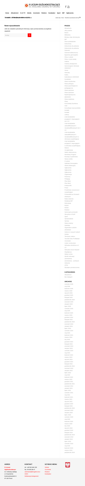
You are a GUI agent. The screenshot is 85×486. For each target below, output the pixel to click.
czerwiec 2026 (69, 284)
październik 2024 (70, 322)
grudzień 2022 (69, 361)
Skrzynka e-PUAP (70, 214)
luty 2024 (67, 339)
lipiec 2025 (68, 306)
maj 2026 (67, 286)
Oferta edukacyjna (70, 165)
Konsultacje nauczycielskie (72, 108)
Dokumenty (68, 43)
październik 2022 (70, 366)
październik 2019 (70, 434)
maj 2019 (67, 446)
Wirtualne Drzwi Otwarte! (72, 249)
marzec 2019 (68, 450)
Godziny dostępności (71, 63)
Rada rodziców (69, 199)
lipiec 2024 (68, 328)
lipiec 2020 (68, 415)
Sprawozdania (69, 218)
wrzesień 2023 (69, 346)
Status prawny (69, 223)
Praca (66, 187)
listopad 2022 (68, 364)
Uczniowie (68, 241)
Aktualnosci (68, 274)
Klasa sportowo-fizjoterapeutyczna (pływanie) (70, 95)
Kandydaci (68, 79)
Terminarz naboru (70, 236)
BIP (66, 39)
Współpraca (68, 252)
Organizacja (68, 174)
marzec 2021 (68, 399)
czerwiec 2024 (69, 330)
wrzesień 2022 (69, 368)
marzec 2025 (68, 315)
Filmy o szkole (69, 57)
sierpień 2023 (69, 348)
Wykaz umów (68, 254)
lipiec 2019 (68, 441)
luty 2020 (67, 426)
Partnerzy (67, 176)
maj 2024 (67, 333)
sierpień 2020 (69, 412)
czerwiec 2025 (69, 308)
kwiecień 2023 (69, 355)
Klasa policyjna (69, 83)
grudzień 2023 (69, 341)
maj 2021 (67, 395)
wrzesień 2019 (69, 437)
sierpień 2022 (69, 370)
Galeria (67, 61)
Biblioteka (67, 35)
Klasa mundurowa (70, 81)
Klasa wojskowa (69, 99)
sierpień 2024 (69, 326)
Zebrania (67, 263)
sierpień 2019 (69, 439)
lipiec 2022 (68, 372)
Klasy (66, 101)
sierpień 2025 (69, 304)
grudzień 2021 (69, 381)
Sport (66, 216)
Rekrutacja (68, 203)
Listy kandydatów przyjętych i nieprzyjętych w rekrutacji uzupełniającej (72, 143)
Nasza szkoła (68, 159)
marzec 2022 (68, 379)
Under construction (70, 243)
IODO (26, 474)
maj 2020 (67, 419)
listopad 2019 (68, 432)
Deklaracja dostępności (32, 476)
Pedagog (67, 179)
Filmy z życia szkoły (70, 59)
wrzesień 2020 (69, 410)
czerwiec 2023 (69, 350)
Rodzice (67, 210)
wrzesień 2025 (69, 302)
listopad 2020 (68, 406)
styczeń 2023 (68, 359)
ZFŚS (66, 265)
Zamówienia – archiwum (72, 261)
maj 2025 (67, 310)
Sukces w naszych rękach (72, 232)
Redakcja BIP (69, 201)
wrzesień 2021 (69, 386)
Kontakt (67, 110)
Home (62, 17)
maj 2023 (67, 353)
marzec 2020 (68, 423)
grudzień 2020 (69, 403)
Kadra (66, 75)
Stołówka (67, 225)
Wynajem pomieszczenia (72, 267)
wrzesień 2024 (69, 324)
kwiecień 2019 (69, 448)
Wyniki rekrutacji (69, 256)
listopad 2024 (68, 319)
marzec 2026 (68, 291)
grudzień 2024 (69, 317)
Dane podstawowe (70, 41)
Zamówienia (68, 258)
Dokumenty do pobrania (72, 46)
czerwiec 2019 (69, 443)
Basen (66, 32)
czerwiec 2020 (69, 417)
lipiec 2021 (68, 390)
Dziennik (67, 50)
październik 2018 (70, 452)
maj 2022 (67, 375)
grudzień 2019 (69, 430)
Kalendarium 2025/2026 (72, 77)
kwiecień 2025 (69, 313)
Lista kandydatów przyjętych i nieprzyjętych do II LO (72, 119)
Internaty (67, 72)
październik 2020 (70, 408)
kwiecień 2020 (69, 421)
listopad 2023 (68, 344)
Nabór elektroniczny (70, 152)
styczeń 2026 (68, 293)
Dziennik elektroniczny (71, 52)
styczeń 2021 (68, 401)
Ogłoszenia (68, 168)
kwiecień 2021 (69, 397)
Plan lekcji (68, 181)
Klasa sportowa (69, 90)
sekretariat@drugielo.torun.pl (33, 471)
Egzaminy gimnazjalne (71, 55)
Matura (67, 148)
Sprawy (67, 221)
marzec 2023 (68, 357)
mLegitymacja (69, 150)
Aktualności (68, 28)
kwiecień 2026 (69, 288)
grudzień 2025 (69, 295)
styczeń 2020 (68, 428)
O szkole (67, 161)
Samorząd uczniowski (71, 212)
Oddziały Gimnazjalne (71, 163)
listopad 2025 (68, 297)
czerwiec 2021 (69, 392)
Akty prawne (68, 30)
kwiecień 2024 (69, 335)
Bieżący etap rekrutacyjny (72, 37)
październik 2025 (70, 299)
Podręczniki (68, 185)
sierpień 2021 (69, 388)
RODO (67, 205)
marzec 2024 (68, 337)
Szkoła (67, 234)
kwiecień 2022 (69, 377)
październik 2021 (70, 384)
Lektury (67, 114)
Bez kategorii (68, 277)
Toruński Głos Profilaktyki (72, 238)
